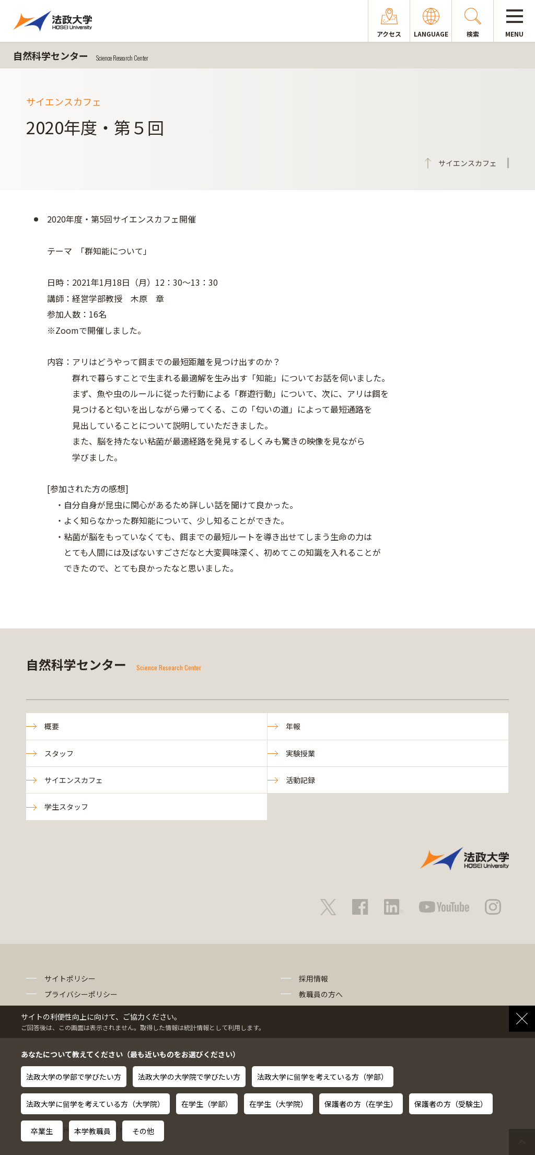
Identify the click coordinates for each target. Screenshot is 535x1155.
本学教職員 (92, 1131)
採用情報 (313, 978)
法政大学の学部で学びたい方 (73, 1076)
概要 (51, 726)
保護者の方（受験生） (450, 1104)
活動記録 (300, 780)
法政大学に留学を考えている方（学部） (322, 1076)
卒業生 (42, 1131)
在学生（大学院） (278, 1104)
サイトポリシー (70, 978)
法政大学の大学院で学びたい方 (189, 1076)
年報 (293, 726)
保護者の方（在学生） (361, 1104)
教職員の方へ (321, 994)
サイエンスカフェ (73, 780)
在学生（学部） (206, 1104)
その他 (143, 1131)
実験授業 (300, 753)
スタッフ (59, 753)
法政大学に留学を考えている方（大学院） (95, 1104)
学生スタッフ (66, 806)
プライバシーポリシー (81, 994)
